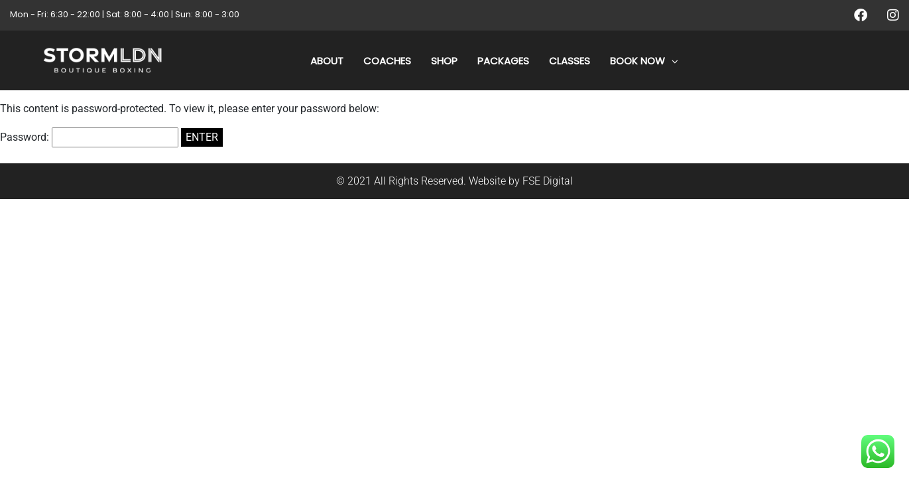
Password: (89, 137)
